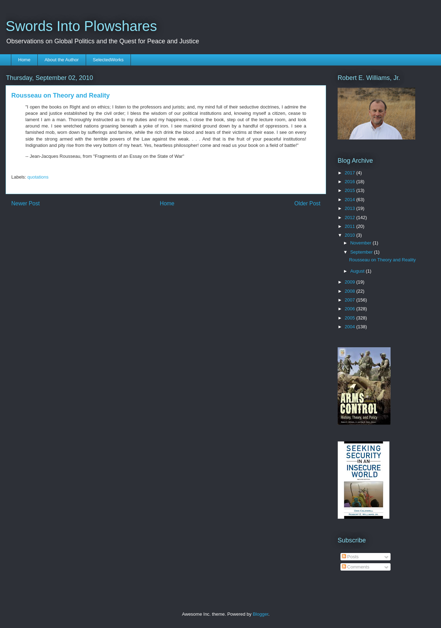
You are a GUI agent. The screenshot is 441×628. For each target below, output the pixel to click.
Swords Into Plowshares (81, 26)
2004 (350, 326)
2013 (350, 208)
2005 (350, 318)
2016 (350, 181)
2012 (350, 217)
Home (24, 59)
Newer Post (25, 203)
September (362, 252)
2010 (350, 235)
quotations (38, 177)
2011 (350, 226)
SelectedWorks (108, 59)
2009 (350, 282)
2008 (350, 291)
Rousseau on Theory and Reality (382, 259)
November (361, 242)
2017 (350, 172)
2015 (350, 190)
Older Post (307, 203)
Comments (355, 567)
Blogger (260, 614)
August (358, 271)
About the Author (61, 59)
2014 (350, 199)
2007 (350, 300)
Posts (350, 556)
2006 (350, 308)
